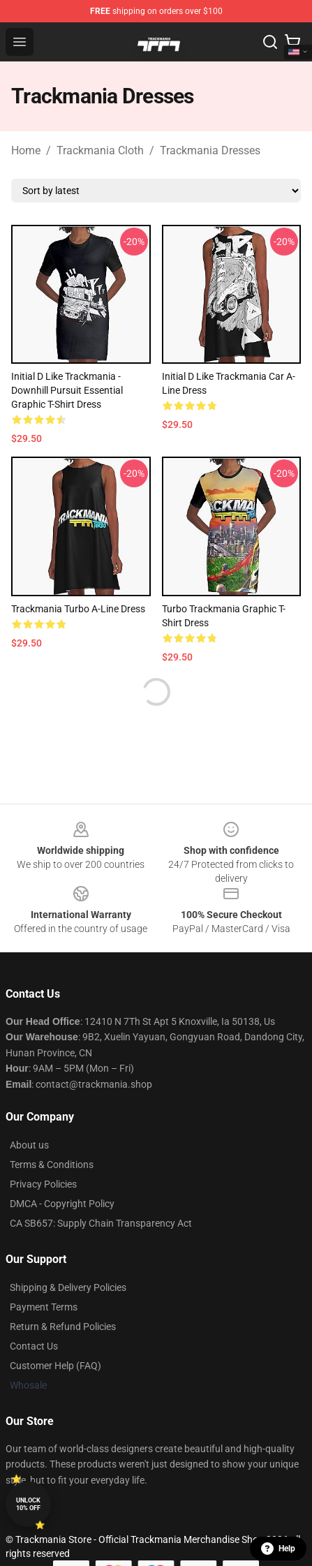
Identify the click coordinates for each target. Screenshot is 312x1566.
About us (29, 1145)
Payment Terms (43, 1307)
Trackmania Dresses (210, 150)
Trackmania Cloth (100, 150)
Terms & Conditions (52, 1164)
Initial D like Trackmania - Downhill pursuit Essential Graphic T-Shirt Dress (67, 390)
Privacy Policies (43, 1184)
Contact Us (34, 1346)
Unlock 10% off (28, 1504)
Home (25, 150)
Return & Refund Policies (63, 1326)
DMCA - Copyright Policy (62, 1203)
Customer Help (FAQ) (55, 1365)
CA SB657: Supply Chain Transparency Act (101, 1223)
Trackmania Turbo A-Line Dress (78, 608)
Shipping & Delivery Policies (68, 1287)
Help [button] (278, 1548)
